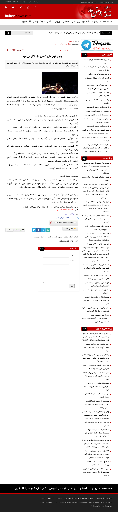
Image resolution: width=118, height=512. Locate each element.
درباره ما (29, 1)
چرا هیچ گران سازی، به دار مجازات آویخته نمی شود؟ (97, 463)
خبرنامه (15, 1)
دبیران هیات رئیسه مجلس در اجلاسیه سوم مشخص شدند (96, 121)
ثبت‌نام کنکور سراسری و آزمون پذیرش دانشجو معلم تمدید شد (96, 228)
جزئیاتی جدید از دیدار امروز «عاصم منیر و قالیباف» (96, 292)
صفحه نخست (106, 21)
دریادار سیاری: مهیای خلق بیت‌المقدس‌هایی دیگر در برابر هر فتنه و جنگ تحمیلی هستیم (95, 318)
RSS (43, 498)
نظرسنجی (68, 498)
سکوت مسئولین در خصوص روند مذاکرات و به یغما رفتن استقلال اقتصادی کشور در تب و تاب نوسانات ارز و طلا (95, 148)
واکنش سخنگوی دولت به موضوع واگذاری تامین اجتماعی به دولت (98, 87)
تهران (62, 218)
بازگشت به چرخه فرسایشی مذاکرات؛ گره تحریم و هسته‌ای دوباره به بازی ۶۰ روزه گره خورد (95, 219)
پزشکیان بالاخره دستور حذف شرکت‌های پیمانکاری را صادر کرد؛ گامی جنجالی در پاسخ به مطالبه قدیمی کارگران (95, 337)
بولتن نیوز (66, 97)
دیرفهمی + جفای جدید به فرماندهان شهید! (97, 396)
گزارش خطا (71, 228)
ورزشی (67, 50)
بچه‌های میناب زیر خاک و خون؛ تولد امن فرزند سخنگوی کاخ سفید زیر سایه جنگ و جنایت (95, 358)
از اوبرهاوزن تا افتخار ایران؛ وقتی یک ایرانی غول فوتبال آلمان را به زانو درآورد (74, 32)
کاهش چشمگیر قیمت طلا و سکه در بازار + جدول (95, 179)
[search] (8, 33)
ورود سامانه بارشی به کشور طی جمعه (96, 115)
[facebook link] (38, 230)
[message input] (56, 273)
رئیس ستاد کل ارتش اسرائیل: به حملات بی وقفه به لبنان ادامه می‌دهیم (96, 376)
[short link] (65, 222)
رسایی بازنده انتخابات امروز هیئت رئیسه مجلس (96, 61)
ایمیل (72, 260)
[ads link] (97, 45)
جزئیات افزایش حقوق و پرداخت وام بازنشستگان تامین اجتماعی (97, 284)
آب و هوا (8, 1)
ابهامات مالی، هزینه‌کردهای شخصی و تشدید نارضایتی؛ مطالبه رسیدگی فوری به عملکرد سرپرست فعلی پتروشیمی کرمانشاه (95, 168)
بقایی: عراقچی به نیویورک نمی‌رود (98, 107)
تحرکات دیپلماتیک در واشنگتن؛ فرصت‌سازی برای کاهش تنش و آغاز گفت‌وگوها (97, 433)
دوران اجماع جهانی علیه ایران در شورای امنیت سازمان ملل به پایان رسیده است (95, 472)
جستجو (84, 498)
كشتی (61, 50)
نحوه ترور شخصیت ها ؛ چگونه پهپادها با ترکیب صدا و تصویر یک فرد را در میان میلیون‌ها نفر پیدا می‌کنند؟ (95, 443)
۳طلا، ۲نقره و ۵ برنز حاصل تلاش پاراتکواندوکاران (98, 94)
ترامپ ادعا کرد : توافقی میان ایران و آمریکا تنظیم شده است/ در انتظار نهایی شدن (95, 300)
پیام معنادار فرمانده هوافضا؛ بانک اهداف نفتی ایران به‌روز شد (95, 367)
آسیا (57, 218)
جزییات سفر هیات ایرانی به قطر (98, 74)
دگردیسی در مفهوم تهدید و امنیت (97, 111)
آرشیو (91, 498)
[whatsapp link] (48, 230)
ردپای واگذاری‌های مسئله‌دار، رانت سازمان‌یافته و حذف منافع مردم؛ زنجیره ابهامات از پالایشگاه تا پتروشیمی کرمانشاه (96, 206)
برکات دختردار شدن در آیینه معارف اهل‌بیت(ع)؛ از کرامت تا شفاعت (96, 347)
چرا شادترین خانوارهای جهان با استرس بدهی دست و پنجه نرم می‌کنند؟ (96, 277)
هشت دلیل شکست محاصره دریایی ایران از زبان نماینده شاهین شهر (96, 386)
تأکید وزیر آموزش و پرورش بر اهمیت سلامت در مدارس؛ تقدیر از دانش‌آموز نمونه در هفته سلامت (96, 454)
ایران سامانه (96, 506)
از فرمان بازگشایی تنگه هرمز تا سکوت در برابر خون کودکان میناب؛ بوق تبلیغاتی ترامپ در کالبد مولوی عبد (95, 415)
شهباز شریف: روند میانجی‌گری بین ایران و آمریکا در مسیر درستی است (95, 132)
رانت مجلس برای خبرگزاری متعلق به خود (97, 80)
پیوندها (22, 1)
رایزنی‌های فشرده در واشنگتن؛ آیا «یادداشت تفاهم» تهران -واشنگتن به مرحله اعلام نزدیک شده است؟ (96, 237)
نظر (73, 265)
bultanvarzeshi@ (65, 209)
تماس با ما (37, 1)
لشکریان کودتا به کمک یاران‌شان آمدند (96, 424)
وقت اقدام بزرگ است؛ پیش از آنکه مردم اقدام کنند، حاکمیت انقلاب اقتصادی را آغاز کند (95, 268)
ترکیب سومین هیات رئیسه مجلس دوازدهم (97, 102)
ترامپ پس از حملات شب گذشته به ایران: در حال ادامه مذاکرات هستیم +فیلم (97, 404)
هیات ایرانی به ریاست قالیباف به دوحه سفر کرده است (96, 69)
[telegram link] (43, 230)
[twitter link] (34, 230)
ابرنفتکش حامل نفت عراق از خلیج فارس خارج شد (95, 139)
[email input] (56, 261)
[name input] (56, 256)
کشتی (67, 218)
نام (73, 255)
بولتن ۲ (95, 21)
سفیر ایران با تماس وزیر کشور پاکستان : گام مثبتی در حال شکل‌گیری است (95, 309)
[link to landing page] (98, 11)
